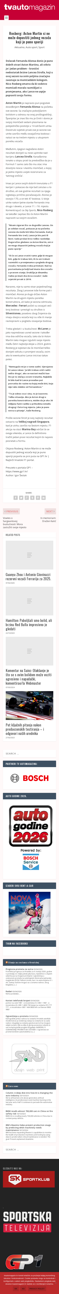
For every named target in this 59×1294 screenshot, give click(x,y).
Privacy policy (37, 1289)
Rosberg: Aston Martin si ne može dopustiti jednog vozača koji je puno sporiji (28, 452)
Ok (16, 1289)
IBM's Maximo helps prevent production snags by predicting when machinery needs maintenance (28, 1127)
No (23, 1289)
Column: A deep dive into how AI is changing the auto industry (29, 1094)
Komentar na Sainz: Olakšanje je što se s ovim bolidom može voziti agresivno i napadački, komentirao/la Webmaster (29, 677)
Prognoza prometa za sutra (19, 969)
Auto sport (31, 47)
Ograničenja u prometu (17, 1016)
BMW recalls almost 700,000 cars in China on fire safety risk (29, 1112)
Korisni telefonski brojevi (18, 1000)
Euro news (13, 1086)
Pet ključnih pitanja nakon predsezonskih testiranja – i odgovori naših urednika (25, 729)
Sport (41, 47)
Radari (9, 991)
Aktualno (20, 47)
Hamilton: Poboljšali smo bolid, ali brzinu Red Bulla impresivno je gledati (29, 624)
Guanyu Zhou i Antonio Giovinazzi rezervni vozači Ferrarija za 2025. (28, 576)
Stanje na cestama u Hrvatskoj (23, 962)
